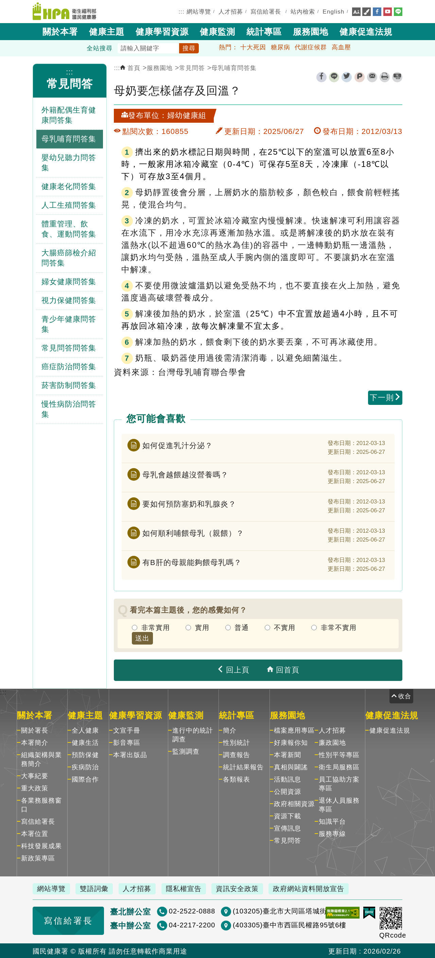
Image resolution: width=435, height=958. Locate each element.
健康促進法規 (366, 31)
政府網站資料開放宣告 (316, 888)
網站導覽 (199, 11)
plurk (359, 77)
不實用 (284, 627)
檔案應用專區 (294, 729)
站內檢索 (303, 11)
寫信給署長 (265, 11)
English (333, 11)
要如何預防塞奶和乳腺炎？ (189, 503)
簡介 (230, 729)
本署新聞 (287, 754)
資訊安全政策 (243, 888)
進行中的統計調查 (192, 734)
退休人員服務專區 (339, 804)
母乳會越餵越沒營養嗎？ (185, 473)
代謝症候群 (311, 47)
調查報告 (236, 754)
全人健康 (85, 729)
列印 (385, 77)
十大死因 (253, 47)
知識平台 (332, 820)
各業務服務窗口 (41, 804)
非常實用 (155, 627)
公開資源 (287, 790)
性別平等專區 (339, 754)
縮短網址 (397, 77)
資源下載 (287, 815)
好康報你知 (291, 742)
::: (181, 11)
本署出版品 (130, 754)
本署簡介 (34, 742)
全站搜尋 (99, 48)
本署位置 (34, 833)
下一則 (385, 397)
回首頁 (283, 669)
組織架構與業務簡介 (41, 759)
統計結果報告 (243, 766)
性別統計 (236, 742)
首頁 (130, 67)
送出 (142, 637)
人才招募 (231, 11)
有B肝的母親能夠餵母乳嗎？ (192, 561)
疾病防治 (85, 766)
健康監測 (217, 31)
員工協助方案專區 (339, 783)
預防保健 (85, 754)
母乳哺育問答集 (234, 67)
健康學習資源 (162, 31)
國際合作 (85, 778)
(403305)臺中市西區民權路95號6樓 (270, 924)
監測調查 (185, 750)
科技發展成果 (41, 845)
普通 (241, 627)
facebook (321, 77)
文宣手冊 (126, 729)
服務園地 (310, 31)
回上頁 (233, 669)
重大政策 (34, 787)
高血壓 (341, 47)
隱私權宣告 (189, 888)
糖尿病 (280, 47)
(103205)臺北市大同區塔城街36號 (268, 910)
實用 (202, 627)
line (334, 77)
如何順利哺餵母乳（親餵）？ (193, 532)
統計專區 (264, 31)
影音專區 (126, 742)
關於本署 (60, 31)
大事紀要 (34, 775)
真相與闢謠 (291, 766)
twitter (347, 77)
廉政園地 (332, 742)
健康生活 (85, 742)
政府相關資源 (294, 803)
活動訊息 (287, 778)
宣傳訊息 (287, 827)
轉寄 (372, 77)
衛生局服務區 (339, 766)
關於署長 (34, 729)
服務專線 (332, 833)
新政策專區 (38, 857)
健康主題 (106, 31)
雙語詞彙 (96, 888)
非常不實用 (338, 627)
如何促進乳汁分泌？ (177, 444)
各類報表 (236, 778)
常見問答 (70, 83)
